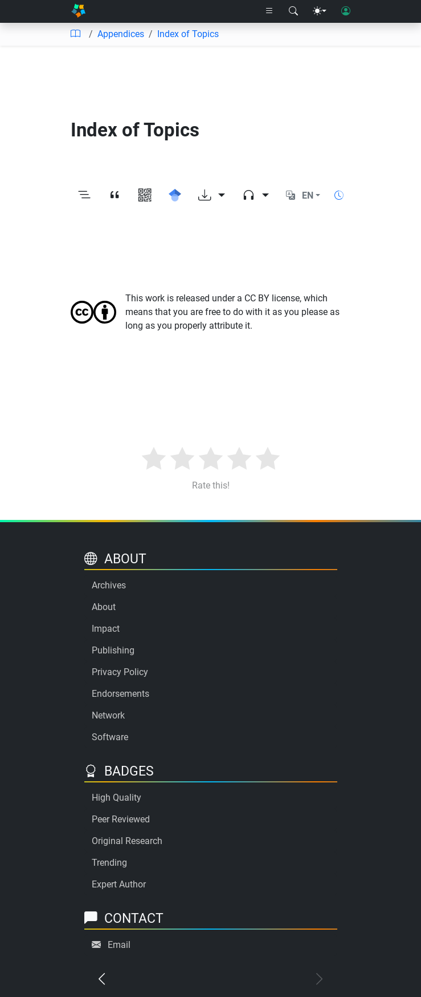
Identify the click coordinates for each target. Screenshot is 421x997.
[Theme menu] (319, 11)
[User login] (346, 11)
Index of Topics (188, 34)
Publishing (113, 650)
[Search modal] (293, 11)
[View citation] (115, 196)
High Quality (116, 797)
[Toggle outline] (85, 196)
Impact (106, 628)
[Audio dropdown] (255, 196)
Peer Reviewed (121, 819)
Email (119, 944)
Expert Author (119, 884)
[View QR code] (145, 196)
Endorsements (120, 693)
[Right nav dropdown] (269, 11)
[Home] (78, 11)
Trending (109, 862)
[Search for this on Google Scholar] (175, 196)
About (104, 607)
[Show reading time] (339, 195)
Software (110, 737)
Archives (109, 585)
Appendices (120, 34)
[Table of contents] (75, 34)
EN (307, 195)
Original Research (127, 840)
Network (108, 715)
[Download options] (211, 196)
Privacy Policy (120, 672)
